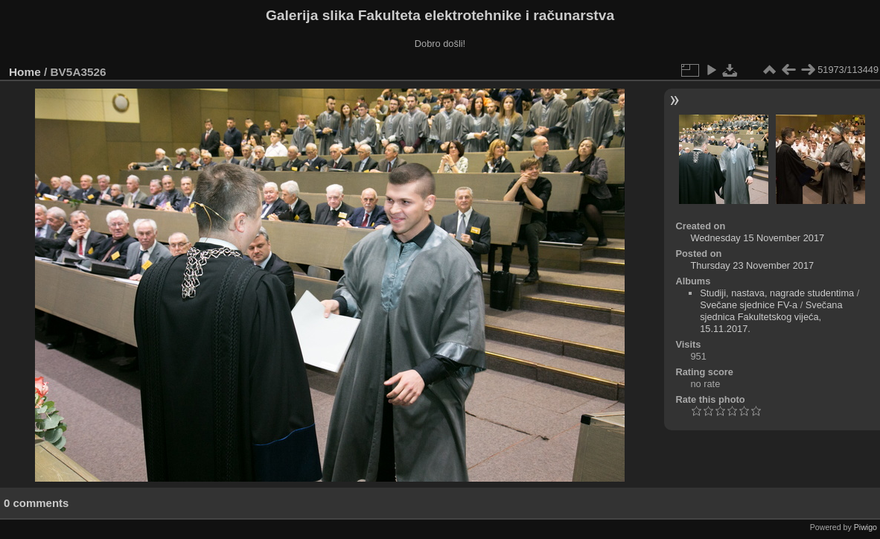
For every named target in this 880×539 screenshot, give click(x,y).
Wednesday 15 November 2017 (757, 237)
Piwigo (865, 527)
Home (25, 72)
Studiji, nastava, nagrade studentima (777, 293)
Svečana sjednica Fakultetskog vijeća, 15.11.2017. (771, 316)
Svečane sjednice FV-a (748, 304)
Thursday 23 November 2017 (752, 265)
